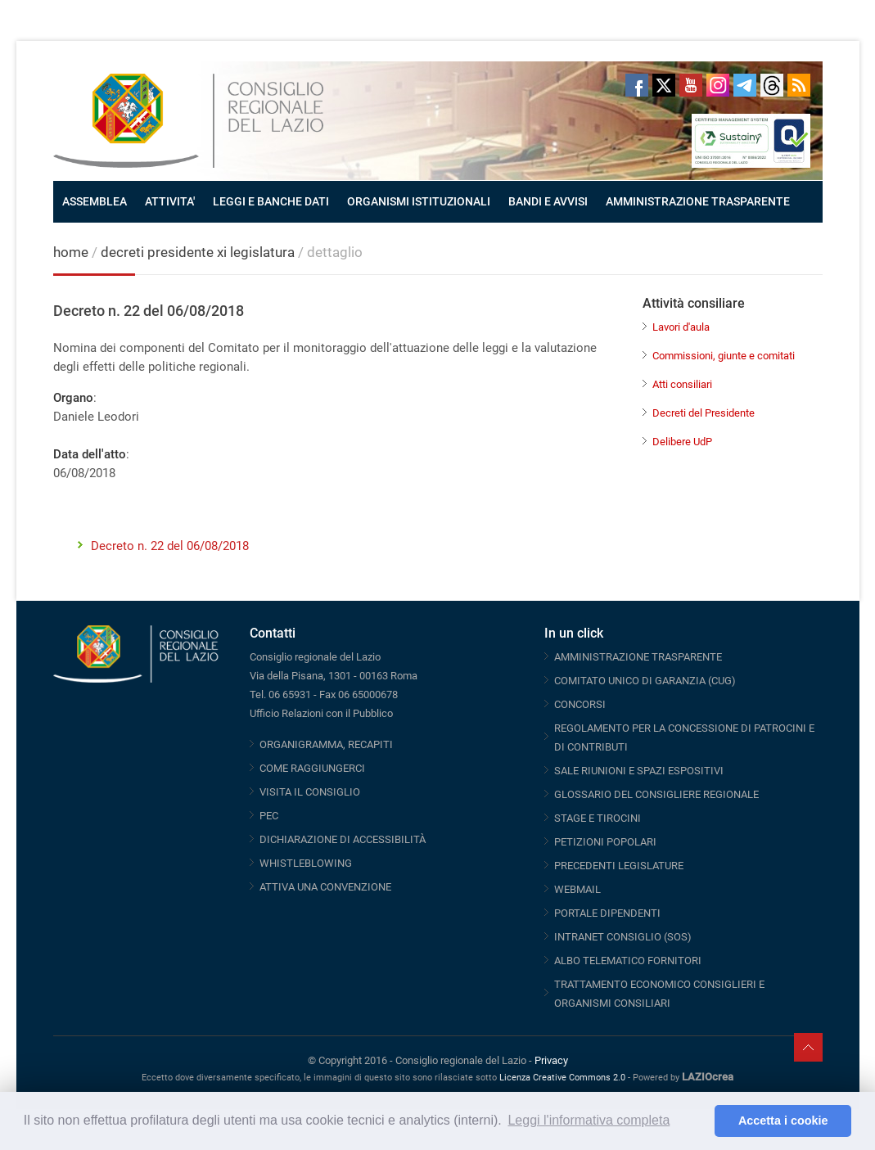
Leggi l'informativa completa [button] (588, 1120)
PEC (268, 816)
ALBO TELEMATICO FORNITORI (627, 960)
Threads (771, 85)
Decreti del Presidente (703, 413)
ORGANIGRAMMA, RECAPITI (326, 744)
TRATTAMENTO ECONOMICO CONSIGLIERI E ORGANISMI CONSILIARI (659, 993)
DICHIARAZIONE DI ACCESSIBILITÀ (342, 839)
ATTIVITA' (170, 201)
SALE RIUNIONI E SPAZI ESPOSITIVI (639, 770)
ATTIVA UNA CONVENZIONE (325, 887)
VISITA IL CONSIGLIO (309, 792)
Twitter (663, 85)
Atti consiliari (682, 384)
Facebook (636, 85)
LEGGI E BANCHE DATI (271, 201)
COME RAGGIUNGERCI (312, 768)
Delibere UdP (682, 441)
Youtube (690, 85)
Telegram (744, 85)
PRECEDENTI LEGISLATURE (618, 865)
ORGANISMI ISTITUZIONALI (418, 201)
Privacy (551, 1060)
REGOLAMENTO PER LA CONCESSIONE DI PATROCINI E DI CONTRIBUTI (684, 737)
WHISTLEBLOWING (305, 863)
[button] (698, 1121)
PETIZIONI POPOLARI (605, 842)
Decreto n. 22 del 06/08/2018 (170, 546)
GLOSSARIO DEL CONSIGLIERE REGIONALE (656, 794)
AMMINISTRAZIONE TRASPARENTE (698, 201)
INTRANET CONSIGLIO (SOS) (623, 937)
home (70, 252)
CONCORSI (580, 704)
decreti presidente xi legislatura (198, 252)
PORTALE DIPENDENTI (607, 913)
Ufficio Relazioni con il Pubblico (321, 713)
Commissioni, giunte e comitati (723, 356)
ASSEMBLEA (94, 201)
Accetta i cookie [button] (783, 1120)
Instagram (717, 85)
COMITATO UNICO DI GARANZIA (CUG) (645, 680)
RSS (798, 85)
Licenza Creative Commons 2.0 (562, 1077)
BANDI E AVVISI (548, 201)
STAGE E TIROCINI (597, 818)
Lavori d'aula (681, 327)
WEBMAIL (577, 889)
